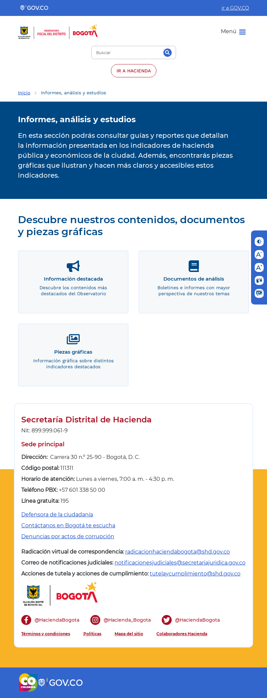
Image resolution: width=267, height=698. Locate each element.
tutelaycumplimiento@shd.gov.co (195, 573)
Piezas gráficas (73, 351)
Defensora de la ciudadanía (57, 514)
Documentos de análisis (193, 278)
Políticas (92, 633)
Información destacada (73, 278)
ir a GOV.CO (235, 8)
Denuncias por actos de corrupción (67, 536)
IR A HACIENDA (134, 70)
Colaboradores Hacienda (181, 633)
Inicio (24, 92)
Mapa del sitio (129, 633)
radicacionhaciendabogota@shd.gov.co (177, 552)
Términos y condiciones (45, 633)
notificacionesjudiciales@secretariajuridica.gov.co (180, 563)
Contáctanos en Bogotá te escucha (68, 525)
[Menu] (233, 32)
